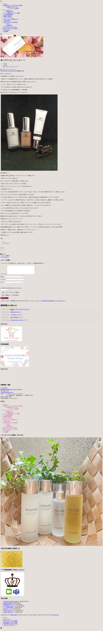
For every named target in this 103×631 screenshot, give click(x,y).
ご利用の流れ (6, 20)
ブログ (5, 65)
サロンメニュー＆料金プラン (11, 19)
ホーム (5, 4)
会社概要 (5, 31)
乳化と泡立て (6, 30)
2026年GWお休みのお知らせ (11, 603)
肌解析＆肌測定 (7, 16)
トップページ (6, 621)
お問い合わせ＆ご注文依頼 (10, 22)
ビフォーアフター (8, 17)
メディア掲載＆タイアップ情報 (11, 13)
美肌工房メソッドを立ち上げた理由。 (13, 5)
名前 (2, 278)
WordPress (55, 616)
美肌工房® (14, 616)
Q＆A (7, 23)
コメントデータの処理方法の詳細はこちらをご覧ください (50, 302)
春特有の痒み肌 (7, 604)
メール (3, 281)
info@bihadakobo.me (7, 394)
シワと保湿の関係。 (8, 609)
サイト (2, 284)
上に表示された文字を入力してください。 (12, 290)
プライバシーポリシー (9, 627)
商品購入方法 (9, 11)
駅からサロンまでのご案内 (10, 28)
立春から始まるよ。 (8, 614)
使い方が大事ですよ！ (9, 612)
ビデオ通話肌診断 (8, 14)
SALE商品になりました (9, 608)
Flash (34, 616)
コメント (4, 275)
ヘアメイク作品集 (14, 8)
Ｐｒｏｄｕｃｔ (7, 10)
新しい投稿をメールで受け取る (10, 297)
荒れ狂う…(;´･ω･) (8, 611)
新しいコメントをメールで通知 (10, 294)
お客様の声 (9, 25)
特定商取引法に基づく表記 (10, 625)
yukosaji (21, 71)
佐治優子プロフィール (12, 7)
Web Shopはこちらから (10, 27)
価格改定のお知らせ (8, 606)
